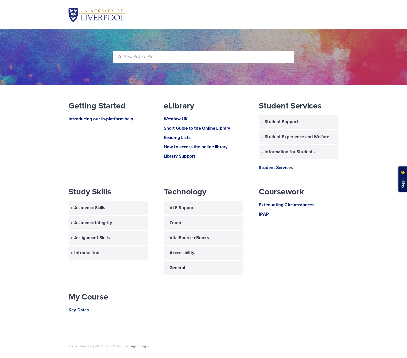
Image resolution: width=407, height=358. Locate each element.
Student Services (290, 106)
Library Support (179, 156)
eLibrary (179, 106)
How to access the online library (196, 147)
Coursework (281, 192)
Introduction (85, 252)
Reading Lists (177, 137)
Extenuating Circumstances (286, 205)
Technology (185, 192)
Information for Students (288, 152)
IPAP (264, 214)
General (175, 268)
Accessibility (180, 252)
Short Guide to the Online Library (197, 128)
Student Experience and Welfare (295, 137)
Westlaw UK (176, 119)
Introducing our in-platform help (101, 119)
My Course (88, 297)
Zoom (173, 222)
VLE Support (180, 207)
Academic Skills (88, 207)
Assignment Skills (90, 237)
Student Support (279, 122)
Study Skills (90, 192)
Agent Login (140, 346)
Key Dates (79, 310)
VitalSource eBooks (187, 237)
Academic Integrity (91, 222)
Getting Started (97, 106)
